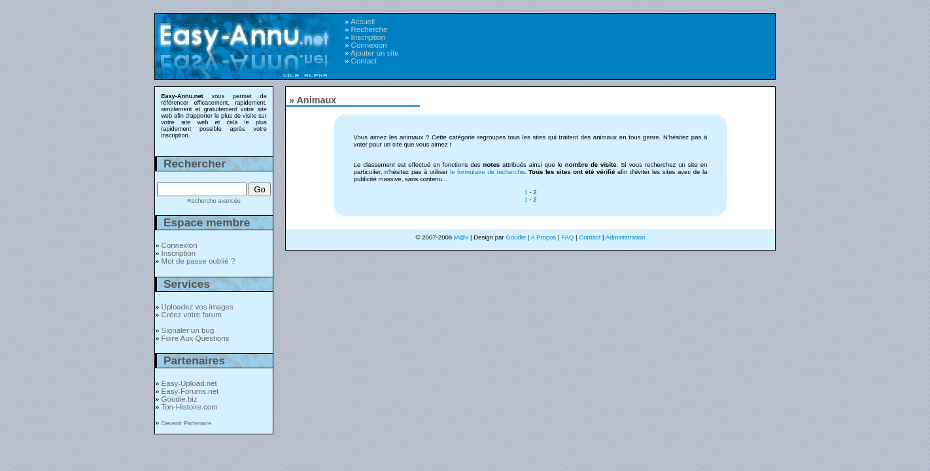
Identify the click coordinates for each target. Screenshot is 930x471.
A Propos (543, 237)
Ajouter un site (375, 53)
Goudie (516, 237)
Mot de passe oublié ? (198, 261)
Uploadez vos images (197, 307)
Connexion (369, 45)
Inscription (368, 37)
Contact (364, 61)
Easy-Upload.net (189, 383)
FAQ (567, 237)
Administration (626, 237)
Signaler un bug (188, 330)
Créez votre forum (192, 315)
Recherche (369, 29)
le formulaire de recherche (487, 171)
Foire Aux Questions (196, 338)
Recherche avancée (214, 201)
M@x (461, 237)
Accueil (363, 22)
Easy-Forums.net (190, 391)
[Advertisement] (607, 40)
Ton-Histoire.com (189, 407)
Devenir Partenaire (187, 423)
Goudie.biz (180, 399)
